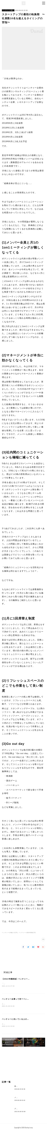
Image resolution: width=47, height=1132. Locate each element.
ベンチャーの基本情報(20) (27, 932)
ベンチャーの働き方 (8, 10)
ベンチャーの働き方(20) (10, 932)
